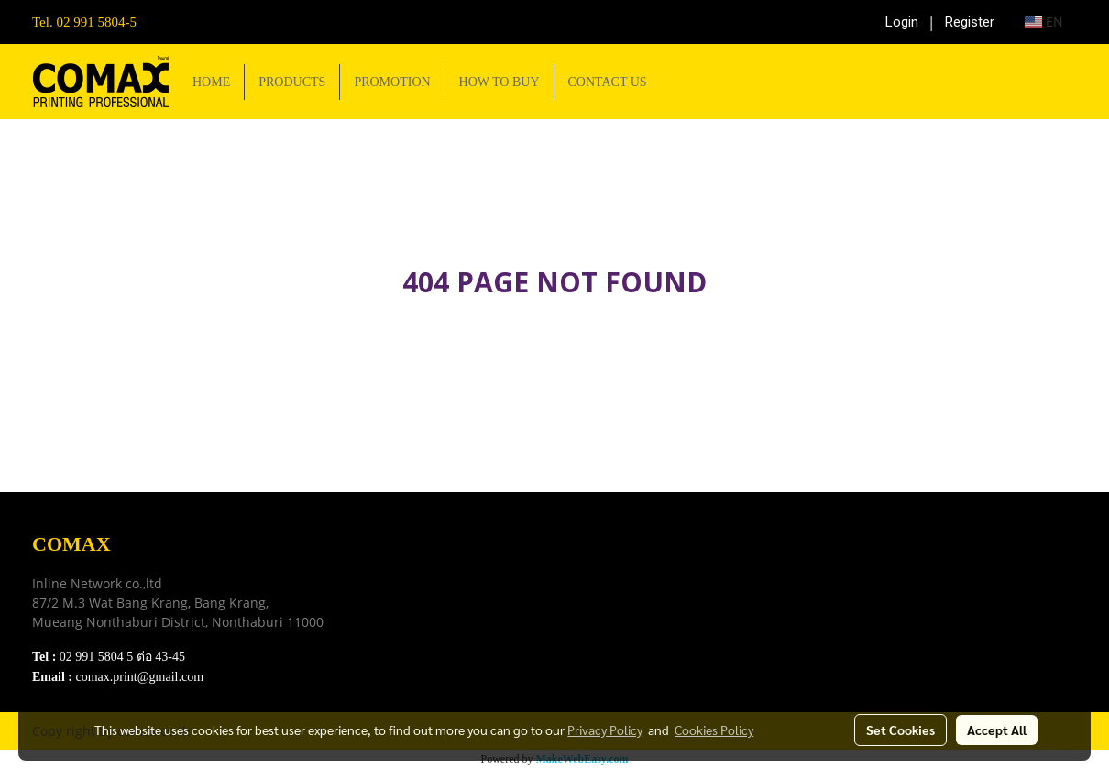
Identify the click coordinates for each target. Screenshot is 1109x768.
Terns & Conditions (447, 588)
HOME (211, 82)
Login (901, 22)
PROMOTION (392, 82)
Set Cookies (900, 729)
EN (1044, 21)
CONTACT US (607, 82)
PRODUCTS (291, 82)
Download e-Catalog (450, 565)
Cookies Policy (714, 729)
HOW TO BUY (499, 82)
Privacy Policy (433, 611)
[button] (677, 81)
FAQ (404, 634)
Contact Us (423, 656)
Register (969, 22)
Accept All (997, 729)
